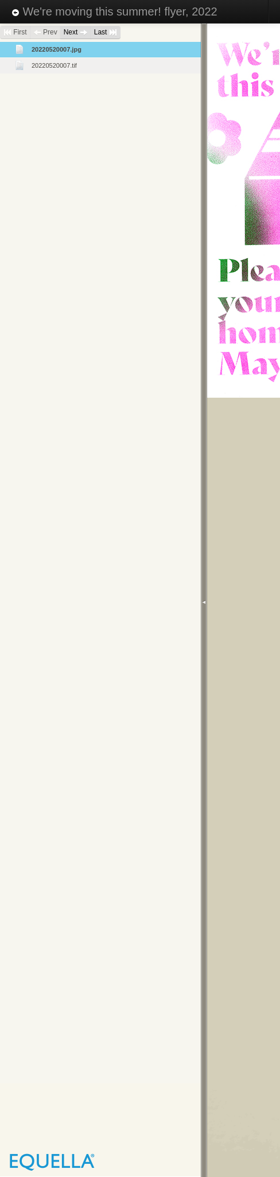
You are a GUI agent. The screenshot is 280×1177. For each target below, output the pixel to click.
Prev (45, 32)
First (15, 32)
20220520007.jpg (56, 49)
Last (105, 32)
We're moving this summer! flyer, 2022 (114, 11)
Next (76, 32)
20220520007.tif (54, 65)
